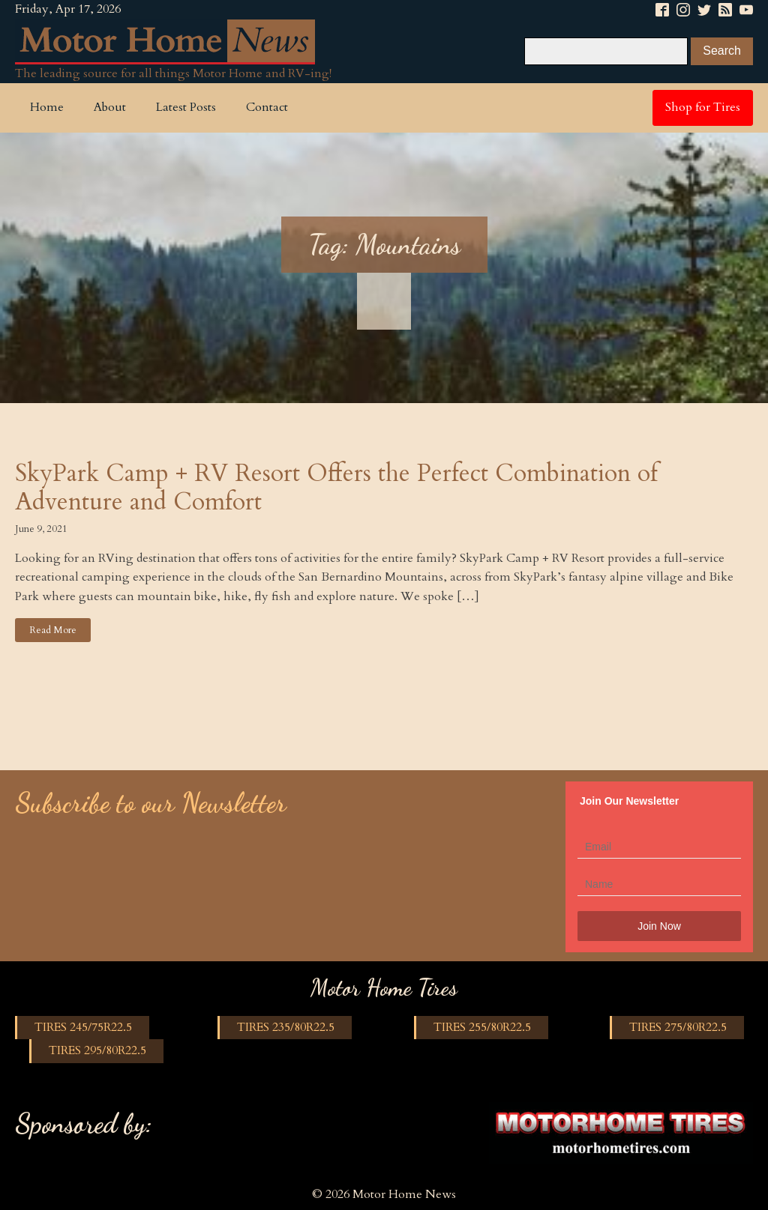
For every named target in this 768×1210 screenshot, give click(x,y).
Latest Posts (186, 107)
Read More (52, 630)
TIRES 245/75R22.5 (83, 1027)
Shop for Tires (702, 107)
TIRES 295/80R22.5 (97, 1050)
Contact (267, 107)
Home (47, 107)
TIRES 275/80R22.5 (678, 1027)
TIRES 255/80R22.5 (482, 1027)
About (110, 107)
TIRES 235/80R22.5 (285, 1027)
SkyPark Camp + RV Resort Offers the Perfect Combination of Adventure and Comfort (336, 488)
